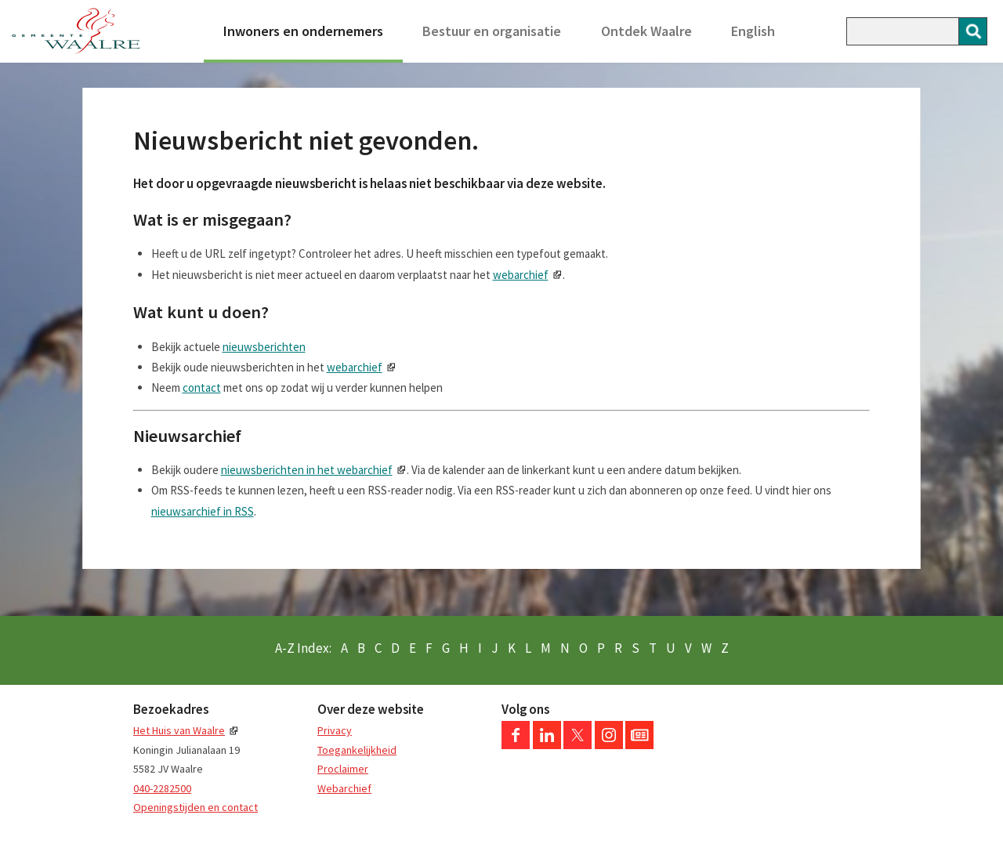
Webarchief (344, 788)
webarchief (521, 274)
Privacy (334, 730)
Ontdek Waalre (646, 31)
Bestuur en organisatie (491, 31)
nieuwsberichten (264, 346)
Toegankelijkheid (356, 750)
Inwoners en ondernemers (303, 31)
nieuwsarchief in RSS (202, 511)
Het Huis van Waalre (179, 730)
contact (202, 387)
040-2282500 (162, 788)
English (753, 31)
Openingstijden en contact (195, 807)
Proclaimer (342, 769)
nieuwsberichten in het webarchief (307, 469)
